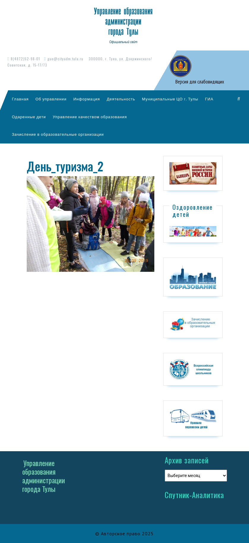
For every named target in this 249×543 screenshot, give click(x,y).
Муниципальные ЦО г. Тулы (170, 99)
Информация (86, 99)
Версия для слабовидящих (199, 81)
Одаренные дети (29, 116)
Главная (20, 99)
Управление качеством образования (90, 116)
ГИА (209, 99)
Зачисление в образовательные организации (58, 134)
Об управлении (50, 99)
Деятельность (121, 99)
